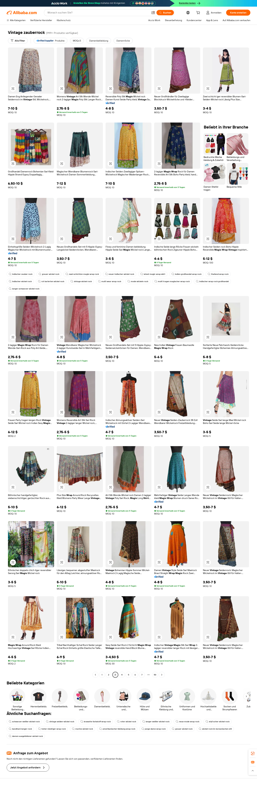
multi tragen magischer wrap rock (172, 281)
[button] (153, 13)
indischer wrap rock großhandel (212, 281)
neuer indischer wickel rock (119, 274)
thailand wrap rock (218, 274)
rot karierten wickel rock (51, 281)
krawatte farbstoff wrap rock (95, 721)
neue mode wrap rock (187, 721)
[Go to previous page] (95, 675)
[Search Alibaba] (97, 12)
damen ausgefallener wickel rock (26, 736)
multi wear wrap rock (109, 281)
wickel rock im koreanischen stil (215, 729)
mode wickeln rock (137, 281)
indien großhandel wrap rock (186, 274)
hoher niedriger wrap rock (52, 729)
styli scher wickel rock (217, 721)
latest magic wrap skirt (152, 274)
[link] (252, 753)
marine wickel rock (82, 729)
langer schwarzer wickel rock (24, 288)
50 (155, 675)
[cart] (198, 13)
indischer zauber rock (20, 274)
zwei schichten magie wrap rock (82, 274)
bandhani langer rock (20, 729)
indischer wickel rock (20, 281)
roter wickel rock (126, 721)
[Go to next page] (162, 675)
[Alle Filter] (18, 41)
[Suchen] (165, 12)
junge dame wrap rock (154, 729)
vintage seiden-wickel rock (60, 721)
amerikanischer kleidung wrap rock (117, 729)
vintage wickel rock (81, 281)
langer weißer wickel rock (155, 721)
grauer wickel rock (49, 274)
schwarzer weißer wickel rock (24, 721)
